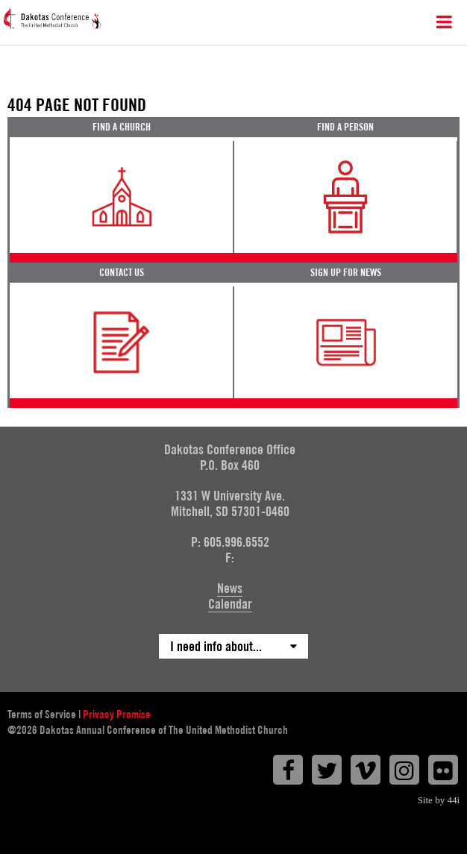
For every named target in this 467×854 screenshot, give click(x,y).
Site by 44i (439, 800)
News (229, 588)
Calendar (230, 604)
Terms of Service (41, 714)
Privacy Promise (117, 714)
